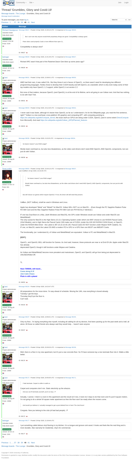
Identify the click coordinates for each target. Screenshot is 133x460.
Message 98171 (70, 377)
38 (18, 22)
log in (26, 20)
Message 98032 (70, 108)
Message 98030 (70, 77)
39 (22, 22)
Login (126, 3)
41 (29, 22)
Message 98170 (24, 347)
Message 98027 (24, 30)
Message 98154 (24, 286)
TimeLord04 (6, 169)
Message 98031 (24, 77)
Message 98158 (70, 347)
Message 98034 (69, 138)
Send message (7, 38)
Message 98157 (24, 317)
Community (21, 3)
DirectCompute (123, 118)
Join (119, 3)
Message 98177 (24, 420)
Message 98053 (24, 168)
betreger (5, 57)
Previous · (5, 22)
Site (31, 3)
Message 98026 (70, 30)
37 (15, 22)
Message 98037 (70, 168)
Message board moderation (10, 16)
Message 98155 (70, 317)
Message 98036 (24, 138)
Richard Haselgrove (10, 30)
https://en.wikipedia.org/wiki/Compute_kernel (37, 118)
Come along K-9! (27, 271)
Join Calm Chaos (27, 274)
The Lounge (20, 14)
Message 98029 (24, 57)
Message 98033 (24, 108)
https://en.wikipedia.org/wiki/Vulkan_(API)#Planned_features (63, 120)
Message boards (7, 14)
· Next (32, 22)
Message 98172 (24, 377)
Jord (5, 78)
